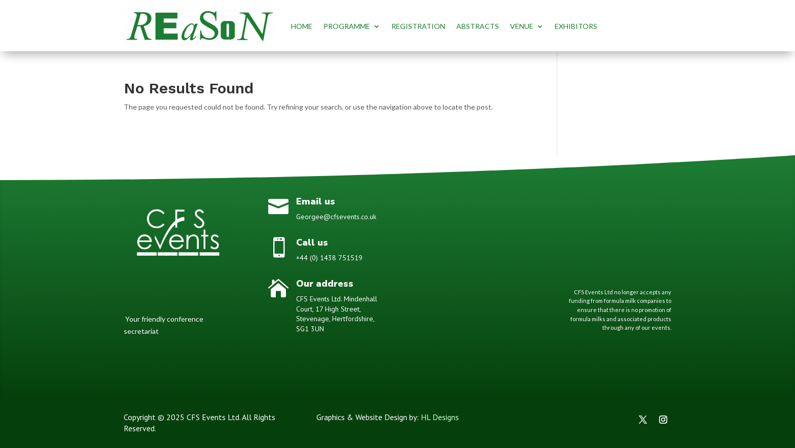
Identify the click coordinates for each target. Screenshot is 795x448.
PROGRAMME (346, 26)
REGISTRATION (418, 26)
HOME (301, 26)
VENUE (521, 26)
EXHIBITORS (576, 26)
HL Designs (440, 417)
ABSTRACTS (477, 26)
